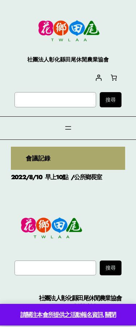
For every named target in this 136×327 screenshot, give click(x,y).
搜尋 (111, 99)
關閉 (110, 314)
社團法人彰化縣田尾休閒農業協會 (80, 298)
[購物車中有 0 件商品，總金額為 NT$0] (114, 77)
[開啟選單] (68, 128)
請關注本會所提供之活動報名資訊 (61, 314)
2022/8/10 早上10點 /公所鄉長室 (56, 177)
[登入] (98, 77)
